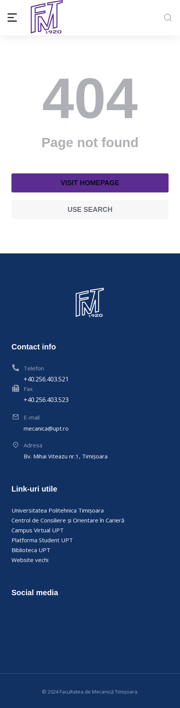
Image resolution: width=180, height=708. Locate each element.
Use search (90, 209)
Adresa (33, 445)
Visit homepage (90, 183)
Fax (28, 388)
